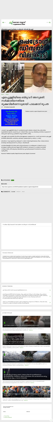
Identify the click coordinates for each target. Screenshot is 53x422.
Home (2, 94)
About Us (28, 411)
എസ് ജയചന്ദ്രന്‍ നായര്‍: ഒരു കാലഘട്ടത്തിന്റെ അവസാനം (21, 325)
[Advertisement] (26, 10)
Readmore (31, 330)
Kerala (7, 94)
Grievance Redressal (8, 417)
